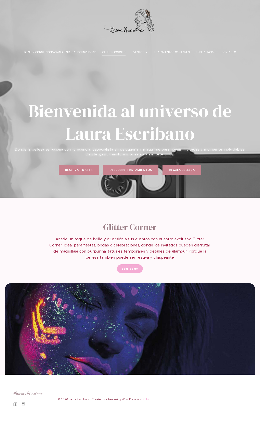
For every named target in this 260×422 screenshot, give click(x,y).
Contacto (228, 52)
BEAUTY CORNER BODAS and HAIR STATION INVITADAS (60, 52)
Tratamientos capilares (172, 52)
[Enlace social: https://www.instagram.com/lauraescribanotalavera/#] (25, 404)
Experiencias (205, 52)
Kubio (147, 399)
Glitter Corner (114, 52)
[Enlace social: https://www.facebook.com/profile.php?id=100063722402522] (17, 404)
